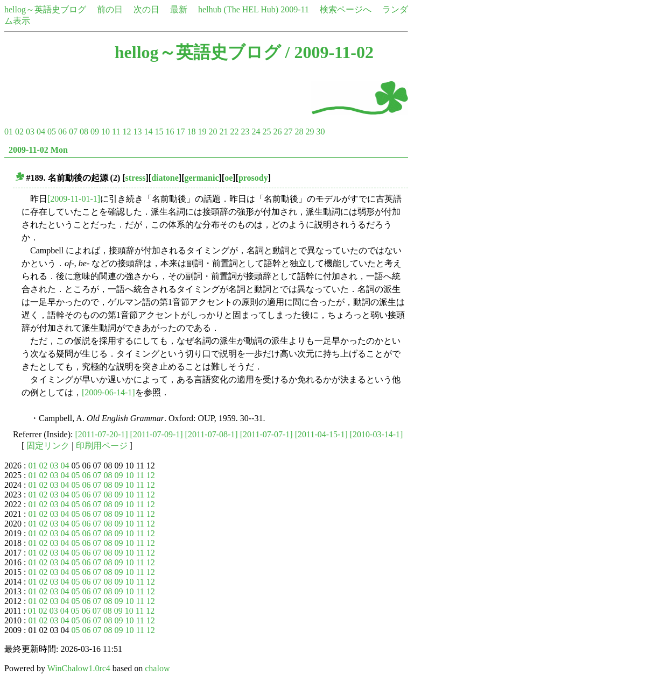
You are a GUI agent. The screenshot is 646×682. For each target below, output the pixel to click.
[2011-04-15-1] (321, 434)
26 (277, 131)
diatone (165, 177)
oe (228, 177)
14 (148, 131)
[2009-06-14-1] (108, 392)
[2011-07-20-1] (101, 434)
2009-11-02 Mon (38, 149)
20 (212, 131)
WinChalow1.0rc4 (78, 668)
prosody (253, 177)
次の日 (146, 9)
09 (94, 131)
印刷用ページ (102, 445)
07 (73, 131)
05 (51, 131)
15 (159, 131)
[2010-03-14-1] (376, 434)
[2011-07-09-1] (156, 434)
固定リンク (47, 445)
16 (169, 131)
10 (105, 131)
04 (41, 131)
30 (320, 131)
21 (223, 131)
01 (8, 131)
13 (137, 131)
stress (135, 177)
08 (84, 131)
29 (309, 131)
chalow (157, 668)
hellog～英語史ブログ (45, 9)
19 (202, 131)
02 (19, 131)
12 (126, 131)
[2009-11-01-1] (73, 198)
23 (245, 131)
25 (266, 131)
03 (30, 131)
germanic (202, 177)
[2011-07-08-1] (211, 434)
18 (191, 131)
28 (298, 131)
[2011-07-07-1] (266, 434)
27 (288, 131)
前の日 (110, 9)
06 (62, 131)
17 (180, 131)
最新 (178, 9)
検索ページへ (345, 9)
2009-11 (294, 9)
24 (255, 131)
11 (116, 131)
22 (234, 131)
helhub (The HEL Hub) (238, 9)
